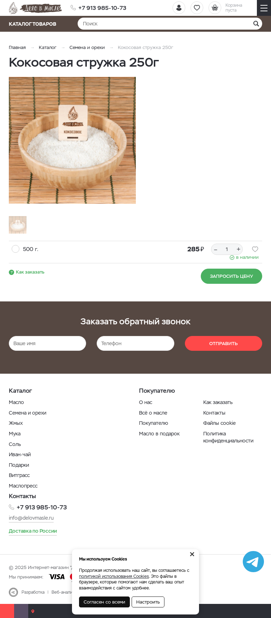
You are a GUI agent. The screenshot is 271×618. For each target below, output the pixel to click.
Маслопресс (23, 486)
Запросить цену (231, 276)
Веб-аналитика (67, 592)
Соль (15, 444)
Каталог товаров (35, 24)
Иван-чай (20, 454)
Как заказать (30, 272)
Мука (14, 433)
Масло (16, 402)
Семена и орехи (87, 47)
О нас (145, 402)
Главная (17, 47)
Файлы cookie (219, 423)
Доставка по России (33, 531)
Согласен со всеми (104, 602)
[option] (72, 140)
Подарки (19, 465)
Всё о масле (153, 413)
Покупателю (153, 423)
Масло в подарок (159, 433)
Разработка (33, 592)
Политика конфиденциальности (228, 437)
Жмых (16, 423)
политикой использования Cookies (114, 576)
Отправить (223, 344)
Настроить (148, 602)
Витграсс (19, 475)
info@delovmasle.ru (31, 518)
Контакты (214, 413)
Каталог (47, 47)
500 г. (30, 249)
